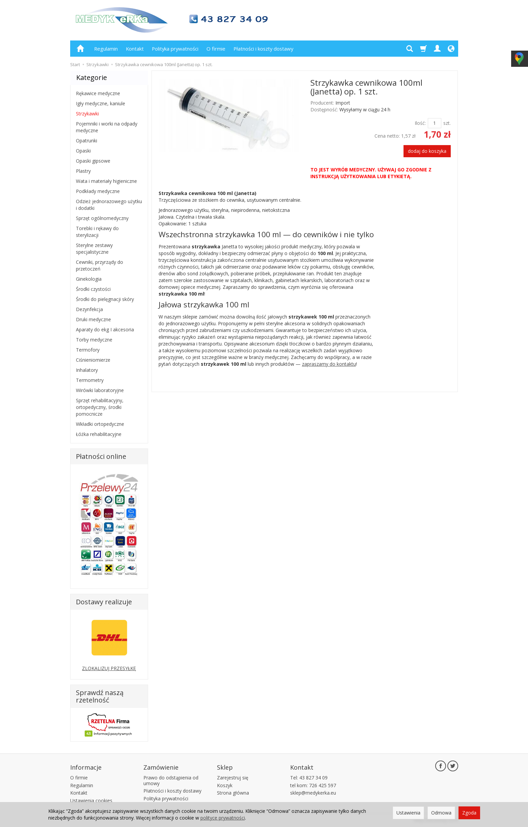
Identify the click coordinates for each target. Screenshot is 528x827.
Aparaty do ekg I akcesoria (105, 329)
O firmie (215, 48)
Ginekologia (89, 279)
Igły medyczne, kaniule (100, 103)
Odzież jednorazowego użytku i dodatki (109, 204)
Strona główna (233, 793)
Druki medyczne (93, 319)
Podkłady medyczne (98, 191)
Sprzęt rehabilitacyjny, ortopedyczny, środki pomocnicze (99, 407)
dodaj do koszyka (427, 151)
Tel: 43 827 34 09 (309, 777)
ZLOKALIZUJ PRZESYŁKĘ (109, 668)
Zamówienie (160, 767)
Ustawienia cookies (91, 800)
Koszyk (224, 785)
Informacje (86, 767)
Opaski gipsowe (93, 161)
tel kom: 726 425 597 (313, 785)
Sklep (225, 767)
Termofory (88, 350)
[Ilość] (434, 123)
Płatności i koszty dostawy (263, 48)
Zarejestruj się (232, 777)
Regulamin (106, 48)
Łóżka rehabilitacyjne (98, 434)
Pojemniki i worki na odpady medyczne (106, 127)
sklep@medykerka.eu (313, 793)
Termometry (90, 380)
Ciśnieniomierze (93, 360)
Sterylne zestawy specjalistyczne (94, 248)
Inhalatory (87, 370)
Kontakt (135, 48)
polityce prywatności (222, 818)
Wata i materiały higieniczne (106, 181)
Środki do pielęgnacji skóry (105, 299)
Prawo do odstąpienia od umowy (170, 780)
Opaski (83, 150)
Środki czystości (93, 289)
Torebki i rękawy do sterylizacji (97, 231)
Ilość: (420, 123)
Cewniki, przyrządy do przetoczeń (99, 265)
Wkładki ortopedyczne (100, 424)
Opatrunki (86, 140)
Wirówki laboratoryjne (100, 390)
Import (342, 103)
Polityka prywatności (175, 48)
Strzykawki (87, 113)
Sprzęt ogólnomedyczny (102, 218)
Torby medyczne (94, 339)
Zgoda (469, 812)
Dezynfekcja (89, 309)
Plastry (83, 171)
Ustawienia (408, 812)
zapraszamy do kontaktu (329, 364)
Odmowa (441, 812)
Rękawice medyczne (98, 93)
